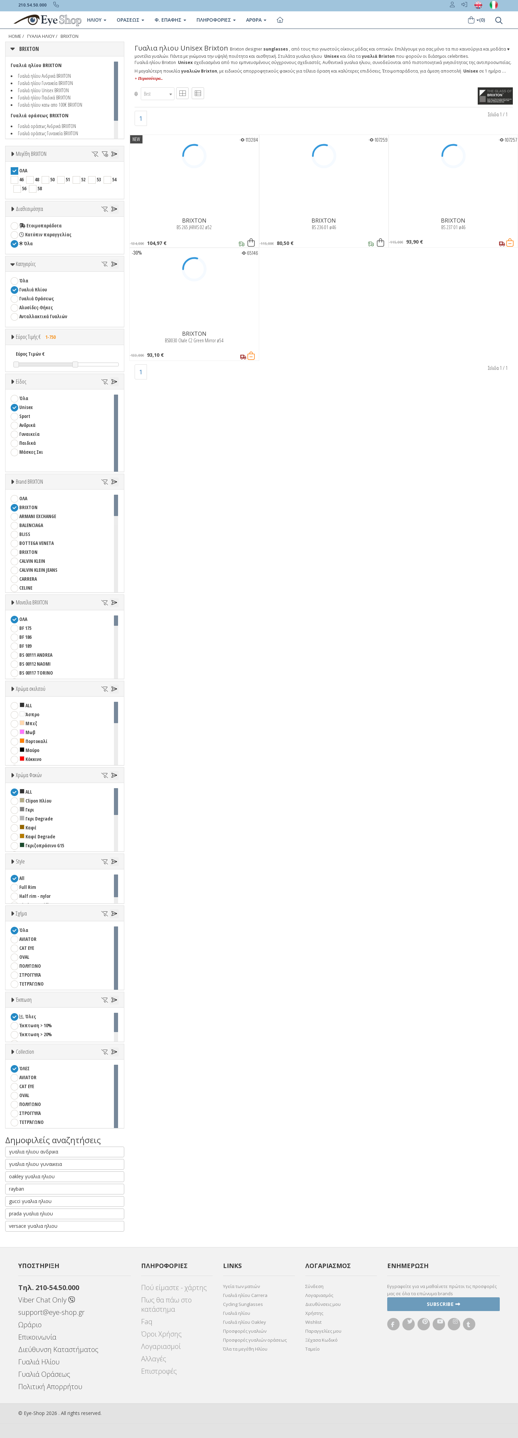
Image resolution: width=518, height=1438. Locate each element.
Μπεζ (28, 723)
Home (15, 36)
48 (37, 179)
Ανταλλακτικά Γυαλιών (43, 316)
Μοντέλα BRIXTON (32, 602)
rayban (16, 1188)
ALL (26, 705)
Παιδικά (27, 443)
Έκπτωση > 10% (35, 1025)
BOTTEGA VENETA (36, 543)
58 (40, 188)
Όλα (26, 243)
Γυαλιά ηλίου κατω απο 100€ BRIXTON (50, 104)
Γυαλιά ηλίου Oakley (244, 1322)
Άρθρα (256, 20)
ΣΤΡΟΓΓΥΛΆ (30, 975)
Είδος (21, 381)
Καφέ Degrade (37, 836)
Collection (25, 1051)
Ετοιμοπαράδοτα (40, 225)
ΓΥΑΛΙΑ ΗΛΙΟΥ (41, 36)
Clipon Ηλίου (35, 800)
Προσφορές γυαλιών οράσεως (255, 1340)
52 (83, 179)
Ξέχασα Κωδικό (321, 1340)
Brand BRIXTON (29, 481)
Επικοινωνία (37, 1337)
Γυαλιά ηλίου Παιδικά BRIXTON (44, 97)
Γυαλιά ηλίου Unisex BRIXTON (43, 90)
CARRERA (28, 579)
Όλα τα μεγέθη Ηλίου (245, 1349)
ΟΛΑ (23, 170)
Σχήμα (21, 913)
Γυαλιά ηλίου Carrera (245, 1295)
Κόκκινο (30, 759)
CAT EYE (26, 948)
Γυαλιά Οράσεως (36, 298)
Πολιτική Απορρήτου (50, 1386)
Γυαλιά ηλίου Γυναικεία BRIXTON (45, 82)
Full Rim (27, 887)
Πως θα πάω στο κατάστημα (166, 1304)
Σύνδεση (314, 1286)
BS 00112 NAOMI (35, 664)
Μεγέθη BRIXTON (31, 154)
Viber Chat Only (46, 1300)
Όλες (27, 1016)
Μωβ (27, 732)
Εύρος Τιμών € (30, 354)
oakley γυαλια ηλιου (32, 1176)
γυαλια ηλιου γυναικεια (35, 1164)
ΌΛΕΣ (24, 1068)
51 (68, 179)
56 (24, 188)
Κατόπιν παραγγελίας (45, 234)
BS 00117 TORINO (36, 672)
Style (20, 861)
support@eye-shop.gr (51, 1312)
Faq (146, 1321)
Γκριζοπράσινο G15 (42, 845)
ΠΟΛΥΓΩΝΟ (30, 966)
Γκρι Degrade (36, 818)
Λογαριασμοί (161, 1346)
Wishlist (313, 1322)
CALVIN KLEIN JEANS (38, 570)
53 (99, 179)
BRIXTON (69, 36)
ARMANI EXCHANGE (37, 516)
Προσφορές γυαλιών (244, 1331)
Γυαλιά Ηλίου (33, 289)
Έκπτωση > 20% (35, 1034)
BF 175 (25, 628)
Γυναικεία (29, 434)
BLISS (24, 534)
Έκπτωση (24, 1000)
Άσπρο (29, 714)
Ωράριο (30, 1324)
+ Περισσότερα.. (148, 78)
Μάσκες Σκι (31, 452)
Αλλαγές (153, 1358)
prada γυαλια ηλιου (31, 1213)
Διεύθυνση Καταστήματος (58, 1349)
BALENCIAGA (31, 525)
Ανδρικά (27, 425)
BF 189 (25, 646)
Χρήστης (314, 1313)
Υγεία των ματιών (241, 1286)
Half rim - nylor (35, 896)
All (21, 878)
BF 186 (25, 637)
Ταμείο (312, 1349)
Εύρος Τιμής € (37, 337)
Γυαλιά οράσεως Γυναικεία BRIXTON (48, 133)
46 (21, 179)
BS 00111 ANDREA (35, 655)
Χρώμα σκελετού (30, 689)
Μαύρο (29, 750)
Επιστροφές (159, 1371)
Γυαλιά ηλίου (236, 1313)
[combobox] (158, 93)
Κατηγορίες (25, 264)
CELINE (25, 587)
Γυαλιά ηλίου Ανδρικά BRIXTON (44, 75)
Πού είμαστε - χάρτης (174, 1287)
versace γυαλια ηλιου (33, 1226)
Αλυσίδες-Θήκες (36, 307)
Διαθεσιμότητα (29, 209)
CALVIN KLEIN (32, 561)
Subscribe (444, 1304)
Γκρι (27, 809)
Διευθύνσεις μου (323, 1304)
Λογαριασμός (319, 1295)
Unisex (26, 407)
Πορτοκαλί (33, 741)
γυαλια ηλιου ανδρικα (33, 1151)
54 (114, 179)
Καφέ (28, 827)
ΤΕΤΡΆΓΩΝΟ (31, 983)
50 (52, 179)
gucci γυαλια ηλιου (30, 1201)
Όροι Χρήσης (161, 1334)
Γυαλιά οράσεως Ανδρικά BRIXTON (47, 125)
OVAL (24, 957)
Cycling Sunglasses (243, 1304)
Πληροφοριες (216, 20)
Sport (24, 416)
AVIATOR (27, 939)
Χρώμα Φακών (29, 775)
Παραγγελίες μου (323, 1331)
